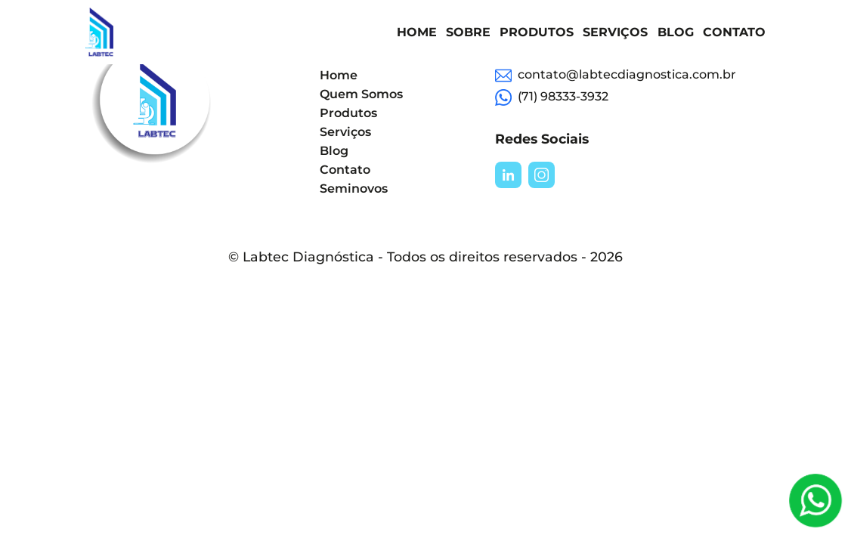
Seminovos (354, 188)
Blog (676, 32)
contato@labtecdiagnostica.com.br (615, 75)
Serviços (615, 32)
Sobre (468, 32)
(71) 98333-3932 (551, 97)
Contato (734, 32)
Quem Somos (361, 94)
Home (417, 32)
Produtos (537, 32)
